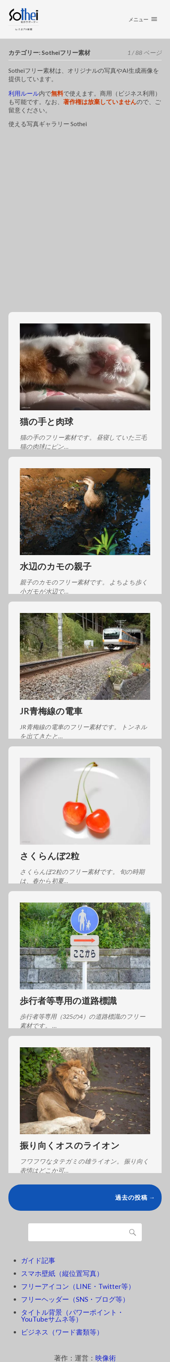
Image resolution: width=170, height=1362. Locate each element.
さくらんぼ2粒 (49, 856)
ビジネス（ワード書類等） (62, 1332)
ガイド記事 (38, 1260)
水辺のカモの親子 (55, 566)
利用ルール (23, 93)
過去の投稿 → (135, 1197)
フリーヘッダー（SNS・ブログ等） (75, 1299)
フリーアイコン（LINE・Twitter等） (78, 1286)
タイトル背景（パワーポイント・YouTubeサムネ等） (72, 1315)
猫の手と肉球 (46, 421)
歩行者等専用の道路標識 (68, 1000)
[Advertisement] (85, 216)
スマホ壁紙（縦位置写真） (62, 1273)
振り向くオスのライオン (70, 1145)
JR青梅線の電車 (51, 711)
